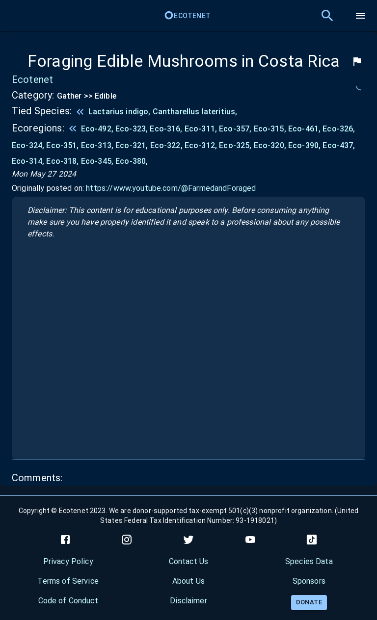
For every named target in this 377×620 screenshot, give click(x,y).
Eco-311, (202, 128)
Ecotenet (187, 15)
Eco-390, (305, 145)
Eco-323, (132, 128)
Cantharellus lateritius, (195, 111)
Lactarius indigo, (120, 111)
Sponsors (309, 581)
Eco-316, (167, 128)
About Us (188, 581)
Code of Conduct (68, 600)
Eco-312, (202, 145)
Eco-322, (167, 145)
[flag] (357, 61)
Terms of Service (67, 581)
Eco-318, (63, 161)
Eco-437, (339, 145)
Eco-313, (98, 145)
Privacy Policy (68, 561)
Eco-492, (98, 128)
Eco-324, (29, 145)
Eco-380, (131, 161)
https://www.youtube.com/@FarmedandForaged (171, 188)
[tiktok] (311, 539)
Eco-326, (339, 128)
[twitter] (188, 539)
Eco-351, (63, 145)
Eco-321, (132, 145)
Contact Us (189, 561)
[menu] (360, 15)
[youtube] (250, 539)
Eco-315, (271, 128)
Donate (309, 602)
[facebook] (65, 539)
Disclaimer (188, 600)
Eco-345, (98, 161)
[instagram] (126, 539)
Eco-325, (236, 145)
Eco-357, (236, 128)
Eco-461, (305, 128)
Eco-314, (29, 161)
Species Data (309, 561)
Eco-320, (271, 145)
